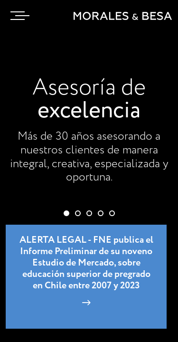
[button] (66, 213)
